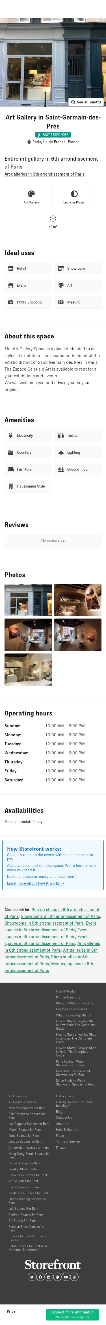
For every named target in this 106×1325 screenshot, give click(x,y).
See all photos (86, 102)
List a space (64, 1096)
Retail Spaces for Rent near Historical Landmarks (27, 1247)
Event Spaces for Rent (24, 1187)
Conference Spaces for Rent (28, 1193)
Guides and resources (71, 1009)
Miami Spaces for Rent (24, 1129)
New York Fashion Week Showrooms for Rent (73, 1072)
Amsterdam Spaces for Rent (28, 1147)
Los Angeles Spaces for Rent (28, 1123)
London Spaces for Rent (25, 1141)
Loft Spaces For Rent (23, 1208)
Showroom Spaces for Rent (27, 1175)
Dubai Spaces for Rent (24, 1163)
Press (60, 1135)
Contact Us (64, 1117)
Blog (59, 1111)
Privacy (61, 1147)
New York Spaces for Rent (27, 1108)
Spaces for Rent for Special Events (27, 1238)
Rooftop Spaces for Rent (25, 1215)
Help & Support (67, 1129)
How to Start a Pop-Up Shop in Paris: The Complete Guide (76, 1051)
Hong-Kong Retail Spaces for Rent (29, 1155)
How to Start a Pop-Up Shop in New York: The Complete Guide (76, 1024)
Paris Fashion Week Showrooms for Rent (70, 1063)
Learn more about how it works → (36, 883)
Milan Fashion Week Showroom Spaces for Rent (75, 1082)
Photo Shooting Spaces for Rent (27, 1200)
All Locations (17, 1096)
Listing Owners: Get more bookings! (74, 1103)
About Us (62, 1123)
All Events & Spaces (23, 1102)
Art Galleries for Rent (23, 1181)
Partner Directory (68, 997)
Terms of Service (68, 1141)
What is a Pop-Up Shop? (73, 1015)
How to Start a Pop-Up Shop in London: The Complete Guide (76, 1037)
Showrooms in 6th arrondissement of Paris (60, 916)
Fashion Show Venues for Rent (26, 1228)
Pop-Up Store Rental (23, 1169)
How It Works (65, 991)
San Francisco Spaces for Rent (26, 1115)
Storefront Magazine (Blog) (75, 1003)
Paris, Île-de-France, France (56, 142)
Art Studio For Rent (22, 1220)
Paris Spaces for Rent (23, 1135)
